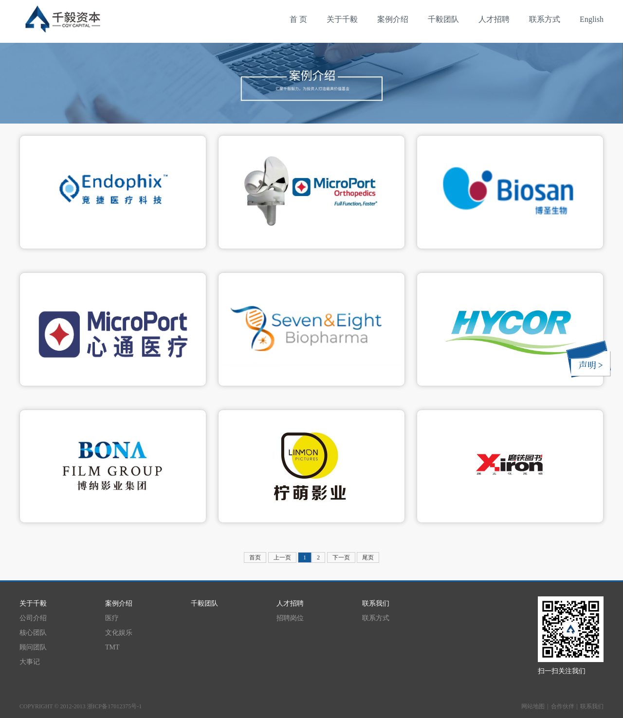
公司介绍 (33, 618)
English (592, 19)
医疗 (112, 618)
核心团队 (33, 632)
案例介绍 (392, 19)
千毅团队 (443, 19)
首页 (255, 557)
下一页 (341, 557)
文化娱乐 (118, 632)
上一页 (282, 557)
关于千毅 (342, 19)
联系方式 (544, 19)
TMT (112, 647)
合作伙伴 (562, 706)
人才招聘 (494, 19)
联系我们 (592, 706)
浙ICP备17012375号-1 (114, 706)
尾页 (368, 557)
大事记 (29, 661)
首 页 (298, 19)
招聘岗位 (290, 618)
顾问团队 (33, 647)
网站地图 (533, 706)
